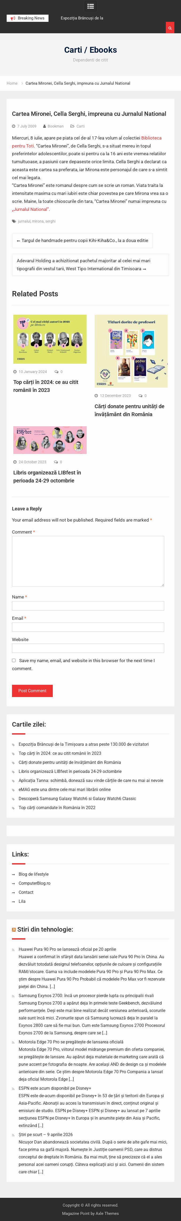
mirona (38, 221)
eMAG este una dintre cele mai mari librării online (65, 789)
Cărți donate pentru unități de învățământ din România (70, 762)
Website (20, 639)
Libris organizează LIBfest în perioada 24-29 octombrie (70, 771)
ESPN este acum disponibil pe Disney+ (55, 1088)
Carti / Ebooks (90, 50)
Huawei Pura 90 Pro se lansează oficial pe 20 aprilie (67, 949)
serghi (50, 221)
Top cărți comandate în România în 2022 (57, 807)
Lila (22, 901)
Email (19, 618)
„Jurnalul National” (30, 209)
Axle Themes (107, 1213)
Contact (26, 892)
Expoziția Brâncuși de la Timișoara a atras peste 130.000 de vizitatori (84, 744)
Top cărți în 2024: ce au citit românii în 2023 (60, 753)
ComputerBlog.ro (34, 883)
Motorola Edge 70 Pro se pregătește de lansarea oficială (71, 1041)
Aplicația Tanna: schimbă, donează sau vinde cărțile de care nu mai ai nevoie (91, 780)
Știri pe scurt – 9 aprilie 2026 (46, 1134)
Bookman (56, 126)
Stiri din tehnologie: (45, 929)
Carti (81, 126)
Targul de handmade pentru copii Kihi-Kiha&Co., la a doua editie (85, 240)
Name (19, 597)
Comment (23, 532)
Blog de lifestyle (34, 874)
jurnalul (24, 221)
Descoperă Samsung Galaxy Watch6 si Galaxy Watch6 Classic (77, 798)
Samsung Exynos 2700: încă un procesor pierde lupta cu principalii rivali (86, 995)
